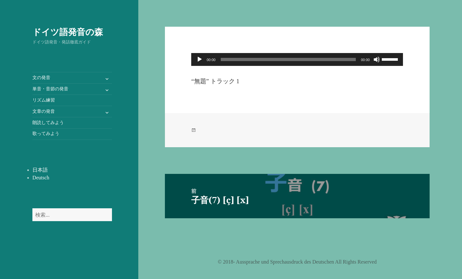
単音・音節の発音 (50, 88)
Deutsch (40, 177)
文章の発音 (43, 111)
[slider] (288, 59)
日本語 (40, 170)
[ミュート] (376, 59)
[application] (297, 59)
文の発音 (41, 77)
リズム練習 (43, 100)
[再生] (199, 59)
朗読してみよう (48, 122)
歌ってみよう (45, 133)
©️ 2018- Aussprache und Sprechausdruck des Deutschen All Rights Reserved (297, 262)
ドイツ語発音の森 (67, 32)
